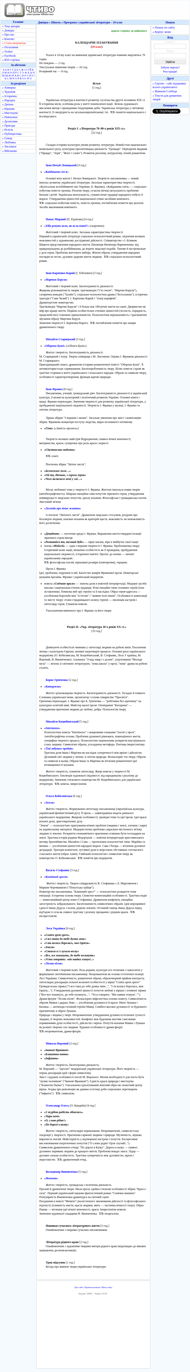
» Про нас (8, 34)
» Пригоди (8, 125)
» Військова (9, 151)
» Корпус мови (161, 32)
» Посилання (10, 47)
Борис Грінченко (57, 680)
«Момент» (51, 1178)
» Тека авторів (11, 26)
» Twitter (7, 51)
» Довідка (8, 30)
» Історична (9, 96)
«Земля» (49, 802)
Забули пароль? (170, 67)
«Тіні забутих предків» (59, 748)
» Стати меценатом (14, 43)
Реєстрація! (170, 71)
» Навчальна (10, 117)
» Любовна (9, 142)
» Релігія (7, 129)
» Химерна (9, 87)
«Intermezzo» (52, 728)
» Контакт (8, 39)
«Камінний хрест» (56, 876)
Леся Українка (55, 928)
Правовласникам (92, 1287)
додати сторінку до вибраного (129, 30)
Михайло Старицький (60, 339)
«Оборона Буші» (54, 346)
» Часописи (9, 146)
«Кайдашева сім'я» (56, 172)
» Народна (8, 100)
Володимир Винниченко (62, 1171)
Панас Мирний (56, 219)
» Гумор (7, 138)
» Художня (8, 91)
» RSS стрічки (11, 60)
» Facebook (9, 55)
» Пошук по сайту (163, 27)
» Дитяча (7, 104)
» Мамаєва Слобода (164, 91)
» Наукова (8, 108)
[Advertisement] (93, 1333)
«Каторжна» (52, 686)
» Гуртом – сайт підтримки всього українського (169, 85)
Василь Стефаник (57, 870)
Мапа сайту (107, 1287)
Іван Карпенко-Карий (60, 273)
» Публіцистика (11, 134)
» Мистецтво (10, 113)
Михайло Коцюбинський (62, 721)
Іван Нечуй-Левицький (61, 165)
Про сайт (79, 1287)
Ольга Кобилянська (59, 796)
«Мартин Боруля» (56, 279)
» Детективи (10, 121)
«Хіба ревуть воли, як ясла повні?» (66, 226)
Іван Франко (54, 389)
